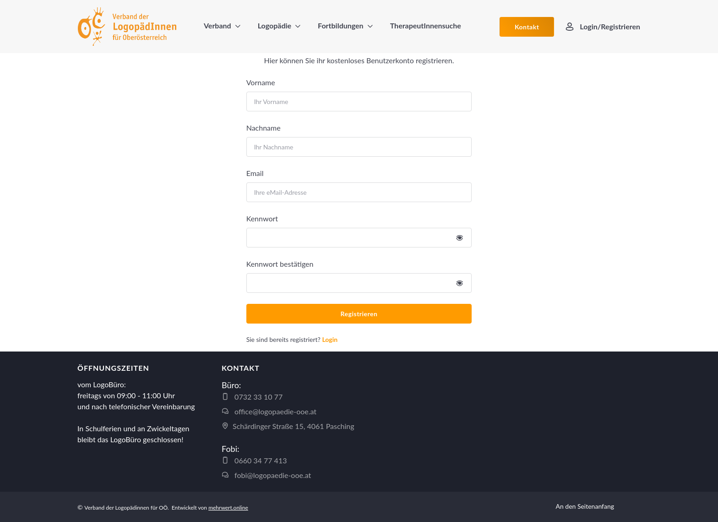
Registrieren (359, 314)
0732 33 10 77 (252, 396)
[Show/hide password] (459, 237)
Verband (217, 25)
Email (255, 173)
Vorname (260, 82)
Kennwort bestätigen (280, 263)
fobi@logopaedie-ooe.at (266, 475)
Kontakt (527, 27)
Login (329, 339)
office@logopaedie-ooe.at (269, 411)
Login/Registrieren (602, 26)
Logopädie (274, 25)
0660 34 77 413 (254, 460)
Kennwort (262, 218)
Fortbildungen (341, 25)
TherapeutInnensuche (425, 25)
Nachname (263, 127)
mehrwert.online (228, 507)
